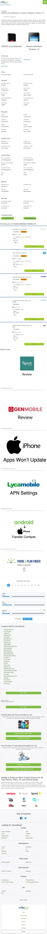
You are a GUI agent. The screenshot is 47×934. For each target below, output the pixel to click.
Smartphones (5, 880)
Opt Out (23, 931)
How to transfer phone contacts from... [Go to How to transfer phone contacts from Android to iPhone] (9, 549)
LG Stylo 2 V (7, 657)
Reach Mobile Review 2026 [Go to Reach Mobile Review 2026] (7, 388)
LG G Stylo (6, 674)
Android (4, 891)
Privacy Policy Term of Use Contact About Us (23, 920)
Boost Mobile (29, 838)
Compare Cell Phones (5, 4)
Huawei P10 (6, 633)
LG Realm (6, 678)
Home (23, 912)
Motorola (4, 851)
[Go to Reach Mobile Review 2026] (23, 369)
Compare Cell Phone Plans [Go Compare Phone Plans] (23, 733)
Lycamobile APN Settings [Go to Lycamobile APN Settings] (6, 508)
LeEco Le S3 (7, 665)
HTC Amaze (6, 661)
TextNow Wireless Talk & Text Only (21, 277)
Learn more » (4, 66)
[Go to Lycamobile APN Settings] (23, 490)
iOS (3, 893)
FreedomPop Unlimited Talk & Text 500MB (21, 301)
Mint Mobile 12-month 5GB (19, 229)
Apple (3, 847)
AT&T (27, 831)
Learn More (23, 693)
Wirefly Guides (23, 900)
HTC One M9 (7, 679)
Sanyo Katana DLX (8, 652)
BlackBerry (29, 847)
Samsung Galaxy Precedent (10, 670)
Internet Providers (6, 871)
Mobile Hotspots (6, 862)
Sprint (3, 833)
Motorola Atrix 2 (7, 642)
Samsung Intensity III (9, 629)
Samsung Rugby (8, 650)
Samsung (4, 853)
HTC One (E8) (7, 640)
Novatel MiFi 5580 (8, 681)
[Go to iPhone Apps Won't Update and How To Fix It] (23, 450)
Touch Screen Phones (7, 882)
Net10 (27, 836)
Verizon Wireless (6, 831)
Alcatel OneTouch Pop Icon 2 (10, 676)
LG (26, 849)
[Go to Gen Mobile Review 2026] (23, 410)
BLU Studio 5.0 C (8, 638)
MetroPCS (4, 838)
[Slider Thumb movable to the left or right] (11, 597)
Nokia (27, 851)
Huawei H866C (7, 644)
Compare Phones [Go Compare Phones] (23, 738)
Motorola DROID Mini (9, 653)
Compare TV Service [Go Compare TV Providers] (23, 764)
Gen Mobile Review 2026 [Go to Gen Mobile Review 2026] (6, 428)
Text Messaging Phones (32, 882)
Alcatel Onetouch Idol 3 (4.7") (10, 646)
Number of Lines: (23, 581)
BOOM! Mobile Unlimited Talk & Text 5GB (22, 326)
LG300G (6, 663)
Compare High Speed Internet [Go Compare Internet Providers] (23, 769)
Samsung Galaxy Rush (9, 668)
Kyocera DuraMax (8, 648)
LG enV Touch (7, 659)
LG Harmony (7, 637)
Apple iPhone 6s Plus (9, 672)
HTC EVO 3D (7, 683)
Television (28, 871)
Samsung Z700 (7, 666)
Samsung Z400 (7, 635)
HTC (3, 849)
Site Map (23, 928)
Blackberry (28, 891)
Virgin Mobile (5, 836)
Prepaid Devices (30, 880)
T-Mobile (28, 833)
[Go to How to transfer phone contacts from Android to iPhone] (23, 530)
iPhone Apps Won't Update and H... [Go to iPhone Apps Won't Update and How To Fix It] (8, 468)
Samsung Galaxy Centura (10, 655)
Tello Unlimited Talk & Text (19, 253)
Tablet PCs (29, 862)
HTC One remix (7, 631)
